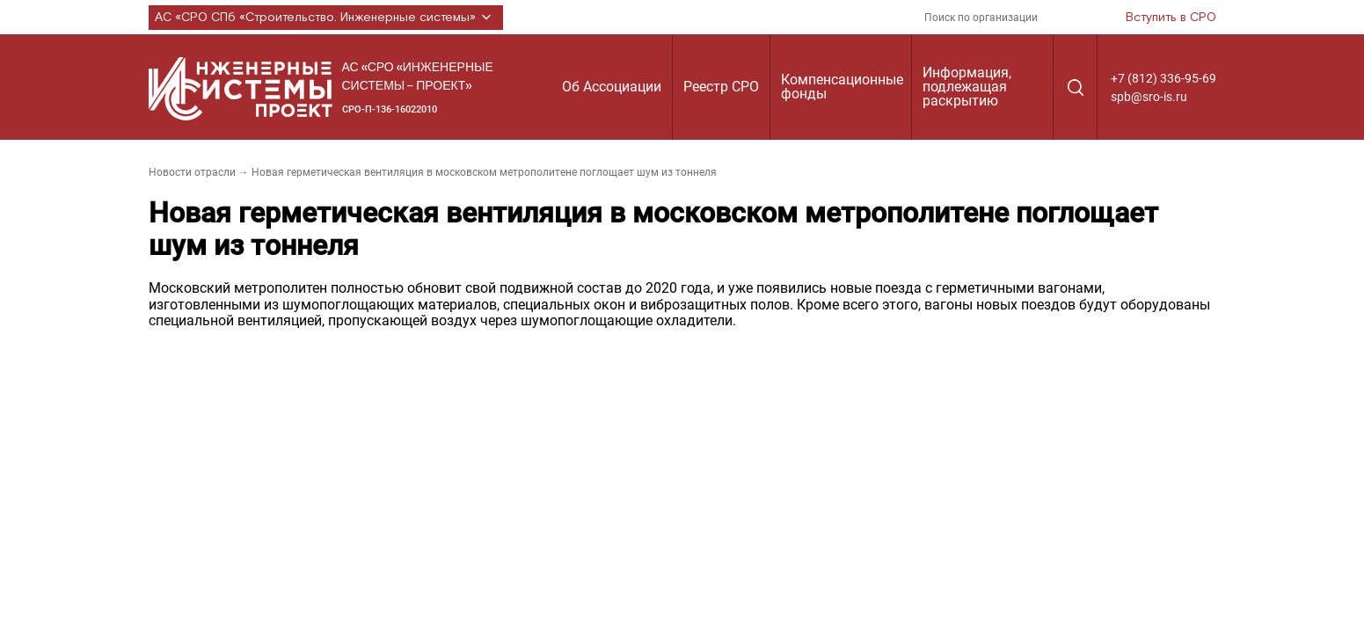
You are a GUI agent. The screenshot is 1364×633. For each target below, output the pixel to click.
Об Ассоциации (611, 86)
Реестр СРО (721, 86)
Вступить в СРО (1171, 17)
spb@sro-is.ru (1149, 97)
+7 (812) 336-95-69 (1163, 78)
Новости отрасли (192, 172)
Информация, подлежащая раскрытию (967, 86)
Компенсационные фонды (842, 86)
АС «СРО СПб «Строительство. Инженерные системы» (326, 17)
